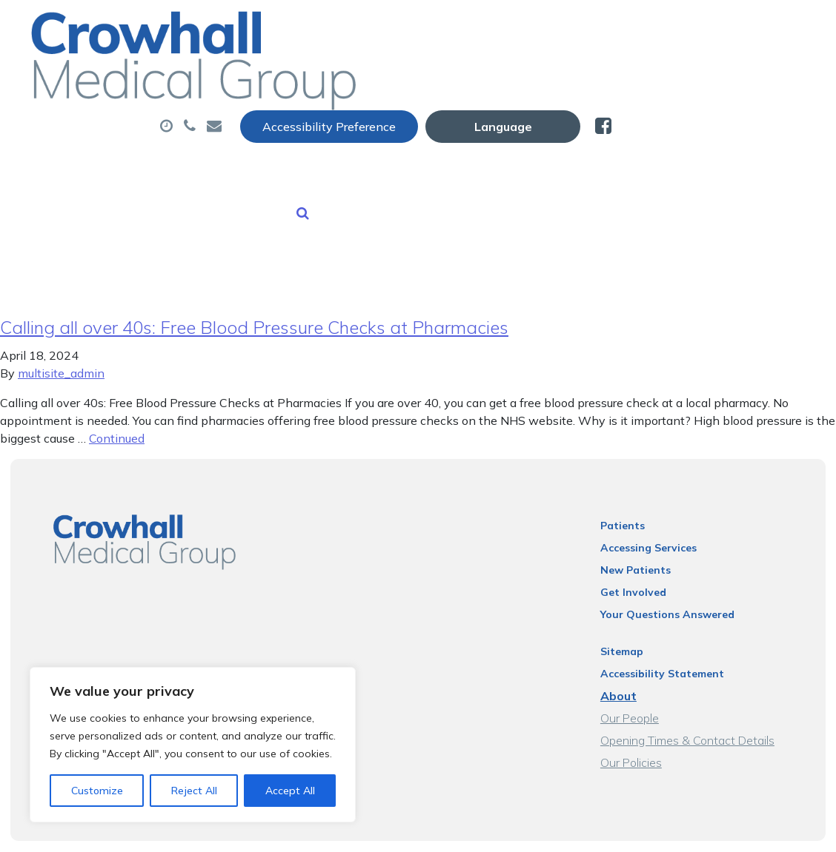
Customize (97, 790)
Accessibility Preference (522, 27)
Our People (640, 684)
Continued (117, 405)
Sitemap (632, 618)
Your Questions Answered (678, 581)
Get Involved (644, 559)
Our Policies (642, 729)
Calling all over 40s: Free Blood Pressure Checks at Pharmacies (254, 294)
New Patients (276, 125)
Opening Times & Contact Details (698, 707)
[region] (193, 744)
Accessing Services (659, 514)
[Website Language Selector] (696, 27)
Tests (617, 73)
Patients (633, 492)
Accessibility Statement (673, 640)
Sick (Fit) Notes (721, 73)
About (264, 73)
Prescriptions (520, 73)
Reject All (194, 790)
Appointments (386, 73)
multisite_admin (61, 339)
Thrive (790, 829)
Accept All (290, 790)
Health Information (424, 125)
